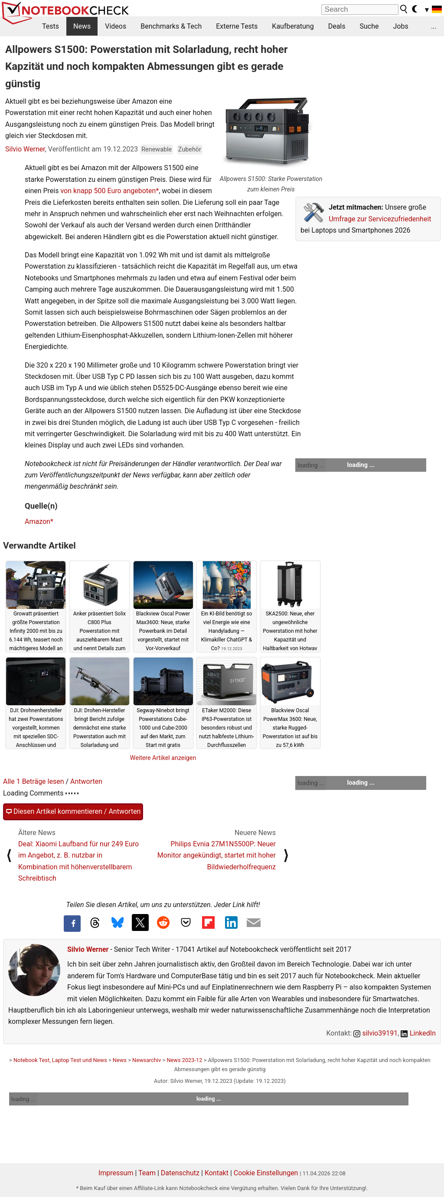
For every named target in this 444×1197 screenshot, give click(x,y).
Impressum (116, 1173)
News (82, 26)
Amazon (37, 521)
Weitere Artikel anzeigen (163, 757)
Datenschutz (180, 1173)
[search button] (404, 9)
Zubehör (189, 149)
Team (147, 1173)
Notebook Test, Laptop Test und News (60, 1060)
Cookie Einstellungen (266, 1173)
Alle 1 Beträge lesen (33, 781)
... (434, 26)
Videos (115, 26)
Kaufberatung (292, 26)
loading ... (310, 465)
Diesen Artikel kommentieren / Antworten (73, 811)
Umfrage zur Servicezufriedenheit (380, 219)
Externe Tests (237, 26)
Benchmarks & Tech (171, 26)
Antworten (86, 781)
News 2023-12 (184, 1060)
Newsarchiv (146, 1060)
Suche (369, 26)
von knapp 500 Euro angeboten (108, 191)
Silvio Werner (25, 149)
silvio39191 (375, 1033)
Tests (50, 26)
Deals (337, 26)
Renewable (156, 149)
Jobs (400, 26)
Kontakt (217, 1173)
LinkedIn (418, 1033)
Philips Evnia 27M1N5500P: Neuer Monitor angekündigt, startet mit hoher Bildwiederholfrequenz (216, 855)
